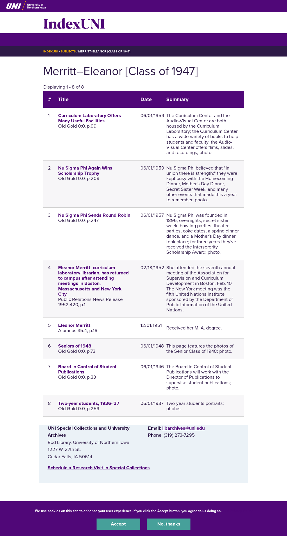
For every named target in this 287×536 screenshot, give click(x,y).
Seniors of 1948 (74, 346)
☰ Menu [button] (53, 39)
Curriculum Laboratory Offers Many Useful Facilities (89, 118)
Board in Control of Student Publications (87, 369)
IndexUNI (74, 23)
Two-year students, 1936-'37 (88, 403)
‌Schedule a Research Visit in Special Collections (99, 468)
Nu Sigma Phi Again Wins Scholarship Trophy (85, 170)
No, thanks (168, 524)
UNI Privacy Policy (237, 511)
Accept (118, 524)
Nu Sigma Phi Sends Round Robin (94, 215)
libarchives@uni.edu (183, 428)
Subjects (68, 51)
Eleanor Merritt (74, 325)
